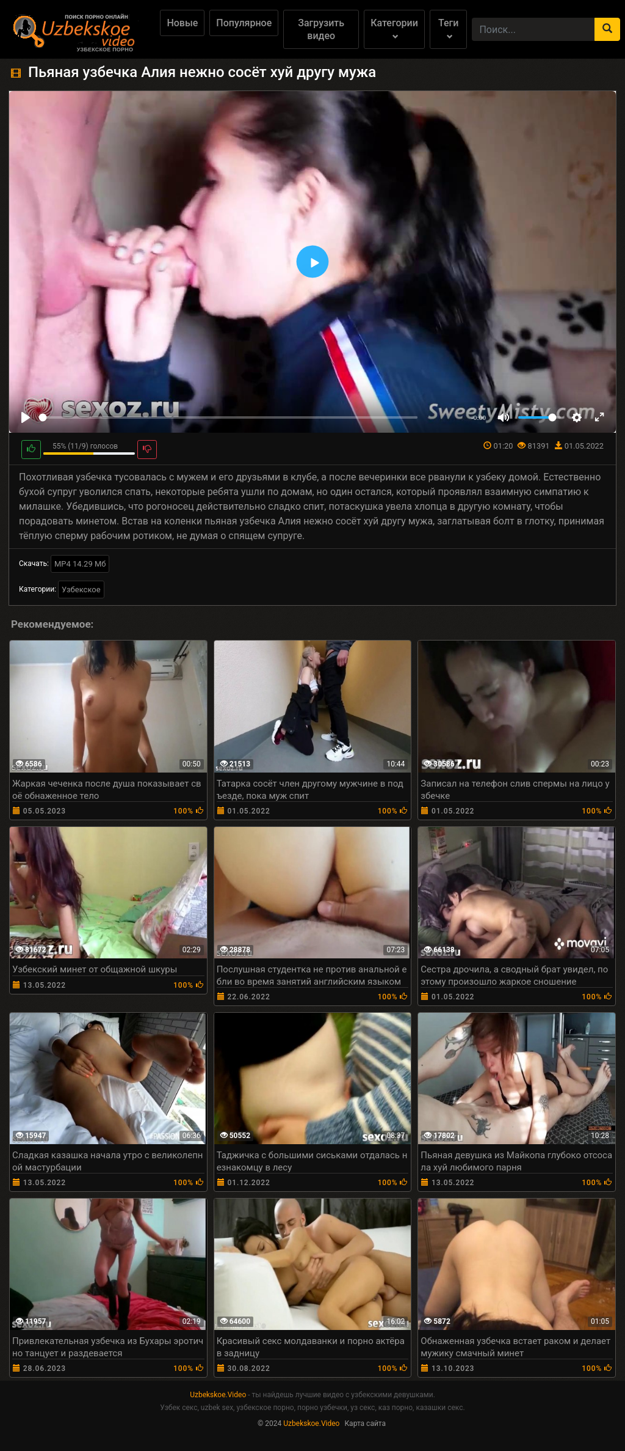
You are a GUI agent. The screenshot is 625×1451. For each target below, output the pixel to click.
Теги (448, 28)
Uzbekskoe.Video (218, 1394)
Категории (394, 28)
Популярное (244, 23)
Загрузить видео (321, 29)
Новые (182, 23)
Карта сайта (365, 1423)
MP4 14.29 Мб (80, 563)
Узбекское (81, 589)
